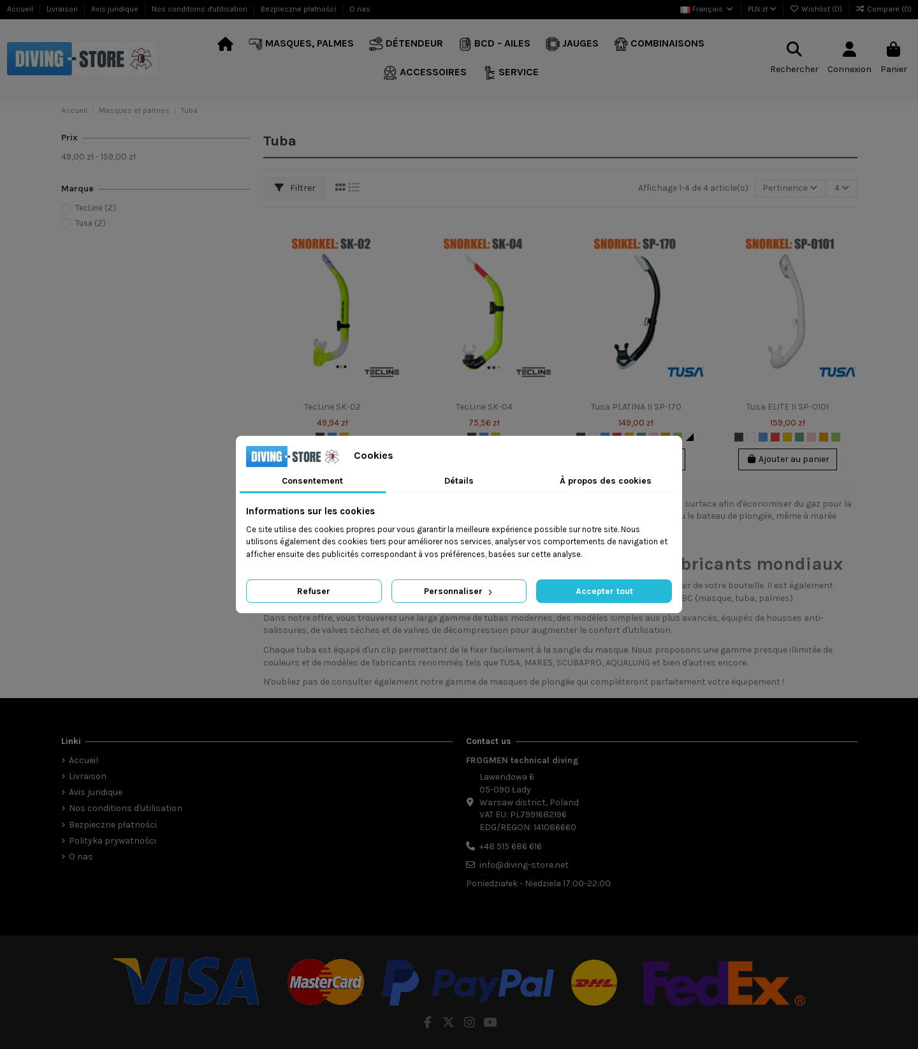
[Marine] (799, 437)
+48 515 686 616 (510, 846)
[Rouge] (775, 437)
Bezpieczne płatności (299, 8)
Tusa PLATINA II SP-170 (636, 406)
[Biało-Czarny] (689, 437)
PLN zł (762, 8)
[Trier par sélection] (790, 188)
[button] (301, 44)
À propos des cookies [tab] (606, 480)
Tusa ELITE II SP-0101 (788, 406)
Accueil (21, 8)
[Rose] (811, 437)
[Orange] (823, 437)
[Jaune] (787, 437)
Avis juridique (115, 8)
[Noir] (738, 437)
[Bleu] (763, 437)
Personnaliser (459, 591)
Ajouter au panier (788, 459)
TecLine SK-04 (484, 406)
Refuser (313, 591)
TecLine (95, 207)
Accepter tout (604, 591)
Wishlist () (817, 8)
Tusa (90, 223)
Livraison (63, 8)
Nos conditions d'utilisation (200, 8)
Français (707, 8)
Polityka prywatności (112, 840)
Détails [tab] (459, 480)
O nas (359, 8)
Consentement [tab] (312, 480)
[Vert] (835, 437)
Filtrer (295, 187)
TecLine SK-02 (332, 406)
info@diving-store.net (524, 864)
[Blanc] (751, 437)
